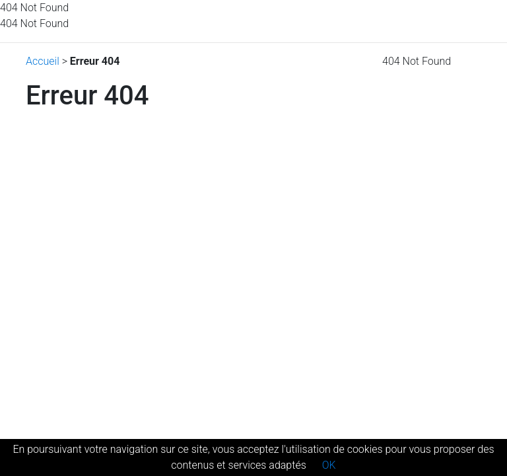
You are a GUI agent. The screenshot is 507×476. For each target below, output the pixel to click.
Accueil (42, 61)
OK (329, 465)
